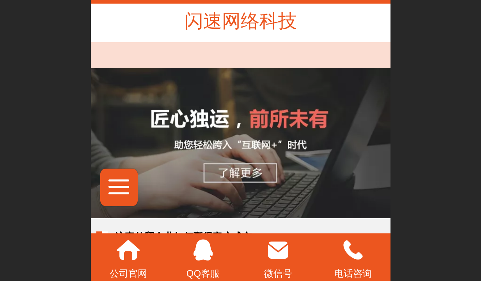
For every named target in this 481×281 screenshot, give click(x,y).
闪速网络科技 (241, 21)
